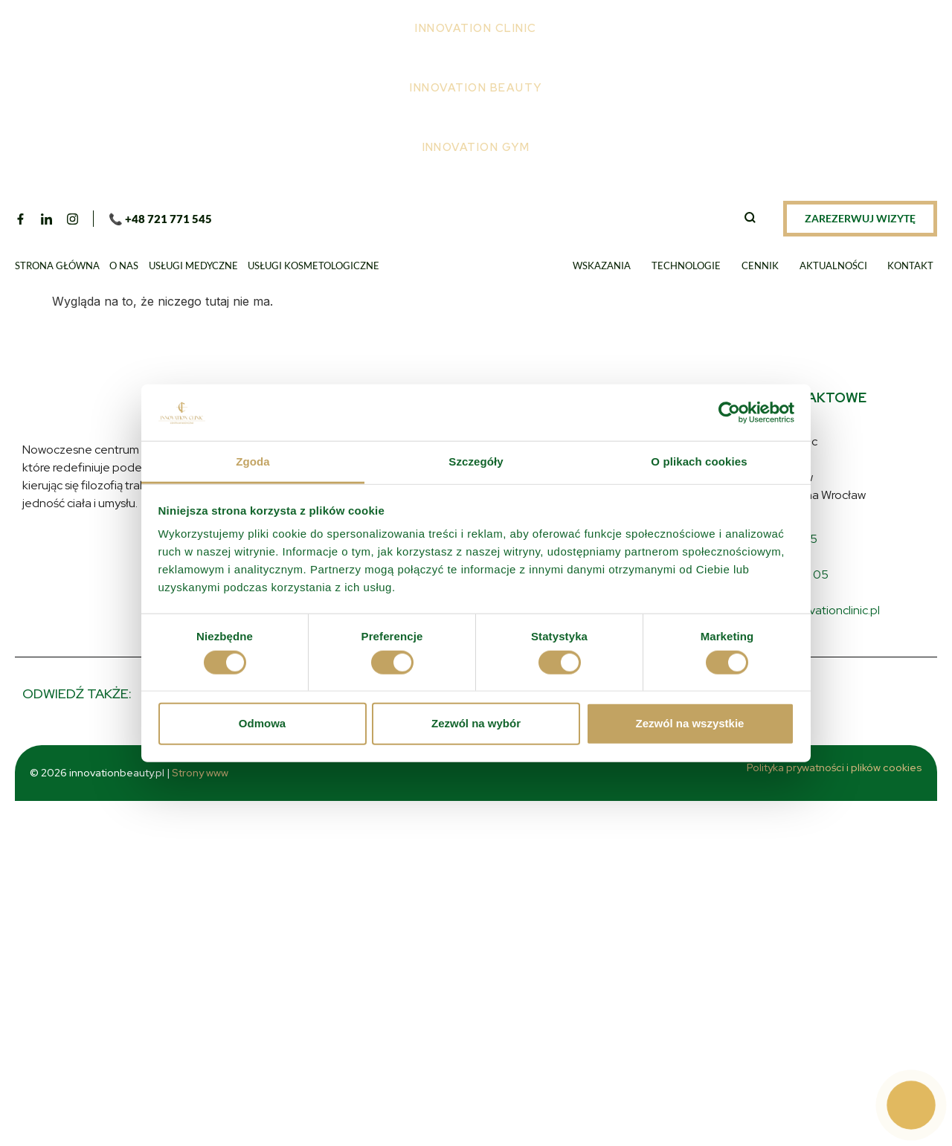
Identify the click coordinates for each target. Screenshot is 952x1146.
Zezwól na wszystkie (690, 723)
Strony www (213, 772)
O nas (123, 265)
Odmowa (262, 723)
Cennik (760, 265)
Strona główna (57, 265)
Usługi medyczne (193, 265)
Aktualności (833, 265)
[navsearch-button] (749, 218)
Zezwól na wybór (476, 723)
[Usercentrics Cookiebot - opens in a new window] (729, 413)
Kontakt (910, 265)
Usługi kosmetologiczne (313, 265)
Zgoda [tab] (253, 461)
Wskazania (602, 265)
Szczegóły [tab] (475, 461)
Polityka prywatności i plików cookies (834, 767)
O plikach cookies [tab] (699, 461)
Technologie (686, 265)
